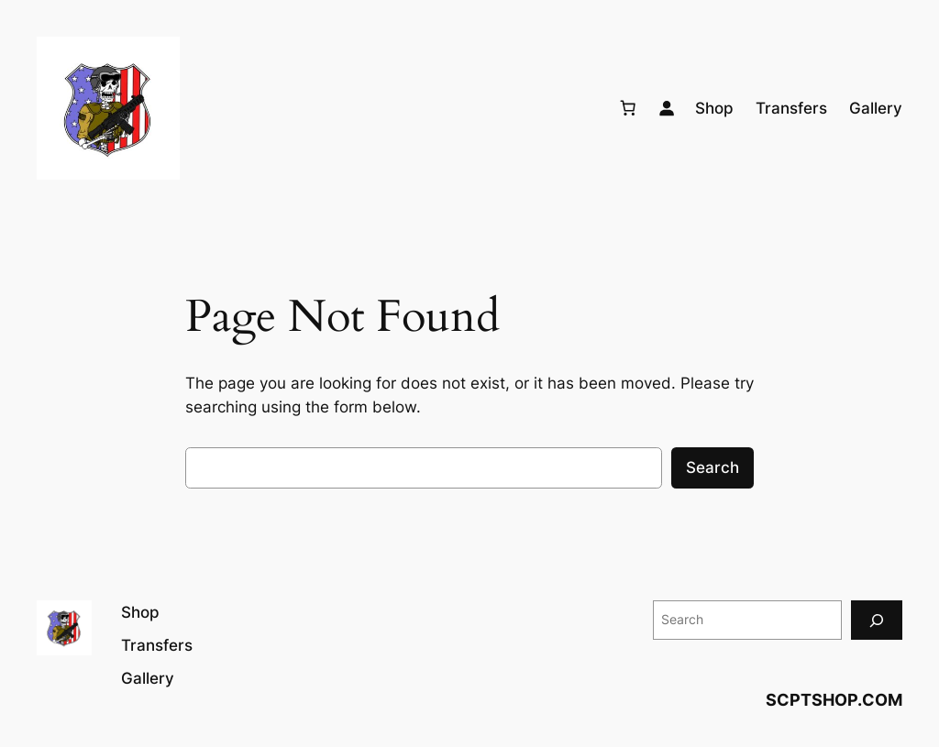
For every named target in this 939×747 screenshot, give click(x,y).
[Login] (666, 108)
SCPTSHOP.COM (834, 699)
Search (712, 467)
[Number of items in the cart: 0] (628, 108)
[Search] (876, 620)
